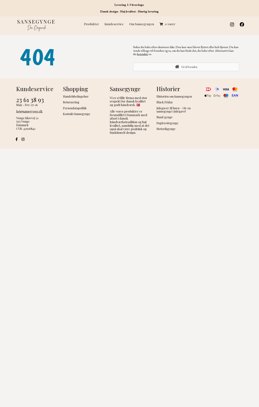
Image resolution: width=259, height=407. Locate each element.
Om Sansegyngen (141, 24)
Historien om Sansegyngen (174, 96)
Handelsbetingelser (76, 96)
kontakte (142, 54)
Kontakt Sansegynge (76, 114)
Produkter (91, 24)
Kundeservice (114, 24)
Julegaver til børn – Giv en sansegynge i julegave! (173, 109)
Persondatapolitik (75, 108)
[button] (232, 24)
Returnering (71, 102)
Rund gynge (164, 117)
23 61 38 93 (30, 99)
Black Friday (164, 102)
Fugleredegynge (167, 123)
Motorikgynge (165, 129)
